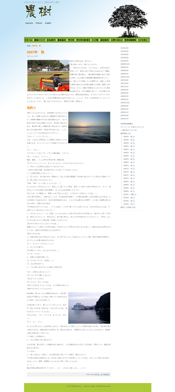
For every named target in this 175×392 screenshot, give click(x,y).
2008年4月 (125, 74)
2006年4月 (125, 96)
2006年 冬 (127, 156)
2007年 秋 (35, 52)
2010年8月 (125, 54)
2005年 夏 (127, 146)
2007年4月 (125, 83)
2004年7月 (125, 119)
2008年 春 (127, 185)
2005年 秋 (127, 153)
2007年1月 (125, 87)
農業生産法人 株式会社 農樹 (60, 13)
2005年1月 (125, 112)
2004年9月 (125, 116)
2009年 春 (127, 188)
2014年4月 (125, 48)
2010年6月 (125, 58)
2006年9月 (125, 90)
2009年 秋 (127, 191)
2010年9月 (125, 51)
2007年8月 (125, 80)
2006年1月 (125, 99)
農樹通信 (106, 374)
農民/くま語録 (126, 207)
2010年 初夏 (128, 194)
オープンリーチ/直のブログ (131, 127)
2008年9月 (125, 71)
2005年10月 (125, 103)
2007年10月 (125, 77)
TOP (28, 46)
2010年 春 (127, 201)
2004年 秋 (127, 140)
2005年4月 (125, 109)
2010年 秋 (127, 204)
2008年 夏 (127, 182)
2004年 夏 (127, 137)
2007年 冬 (127, 169)
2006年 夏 (127, 159)
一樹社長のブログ (127, 130)
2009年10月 (125, 64)
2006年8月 (125, 93)
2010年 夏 (127, 198)
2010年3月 (125, 61)
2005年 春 (127, 149)
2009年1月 (125, 67)
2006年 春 (127, 162)
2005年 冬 (127, 143)
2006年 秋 (127, 166)
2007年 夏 (127, 172)
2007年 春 (127, 175)
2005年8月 (125, 106)
